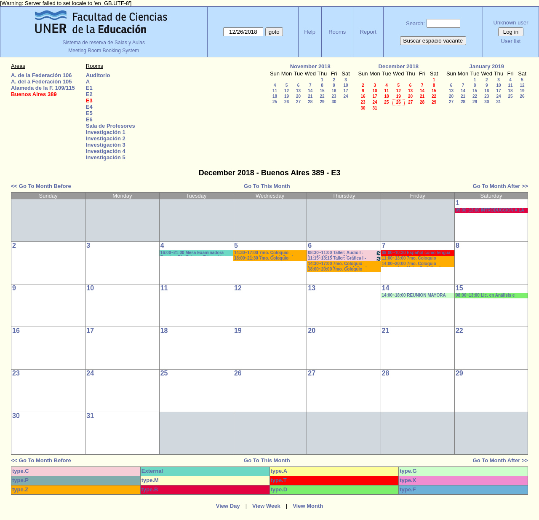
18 (274, 96)
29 (322, 101)
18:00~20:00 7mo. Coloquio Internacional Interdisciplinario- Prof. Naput (339, 269)
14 (310, 90)
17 (345, 90)
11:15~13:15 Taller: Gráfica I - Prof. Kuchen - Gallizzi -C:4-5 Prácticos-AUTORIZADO (344, 258)
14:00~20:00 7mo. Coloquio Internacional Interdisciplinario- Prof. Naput (413, 264)
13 (298, 90)
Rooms (337, 32)
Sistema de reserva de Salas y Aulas (104, 43)
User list (510, 41)
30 (333, 101)
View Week (266, 506)
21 (310, 96)
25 (274, 101)
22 (322, 96)
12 (286, 90)
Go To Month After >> (500, 186)
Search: (415, 23)
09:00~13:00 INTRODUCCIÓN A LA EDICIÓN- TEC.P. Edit (490, 210)
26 (286, 101)
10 (345, 85)
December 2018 (399, 66)
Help (309, 32)
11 (274, 90)
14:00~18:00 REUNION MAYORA (414, 295)
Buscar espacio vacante (433, 41)
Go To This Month (267, 186)
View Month (308, 506)
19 (286, 96)
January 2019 (487, 66)
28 (310, 101)
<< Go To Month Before (41, 186)
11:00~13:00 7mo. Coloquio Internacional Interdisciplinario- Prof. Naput (413, 258)
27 (298, 101)
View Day (228, 506)
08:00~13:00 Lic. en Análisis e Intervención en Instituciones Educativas (485, 295)
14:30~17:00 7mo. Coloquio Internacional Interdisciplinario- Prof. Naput (265, 253)
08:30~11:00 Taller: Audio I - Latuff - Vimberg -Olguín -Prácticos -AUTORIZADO (344, 253)
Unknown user (510, 22)
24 (345, 96)
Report (368, 32)
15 (322, 90)
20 (298, 96)
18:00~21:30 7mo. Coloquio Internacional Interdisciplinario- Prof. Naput (265, 258)
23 (333, 96)
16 (333, 90)
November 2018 (310, 66)
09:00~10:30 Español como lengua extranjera (416, 253)
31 (374, 108)
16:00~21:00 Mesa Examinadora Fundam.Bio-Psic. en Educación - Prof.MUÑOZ (193, 253)
